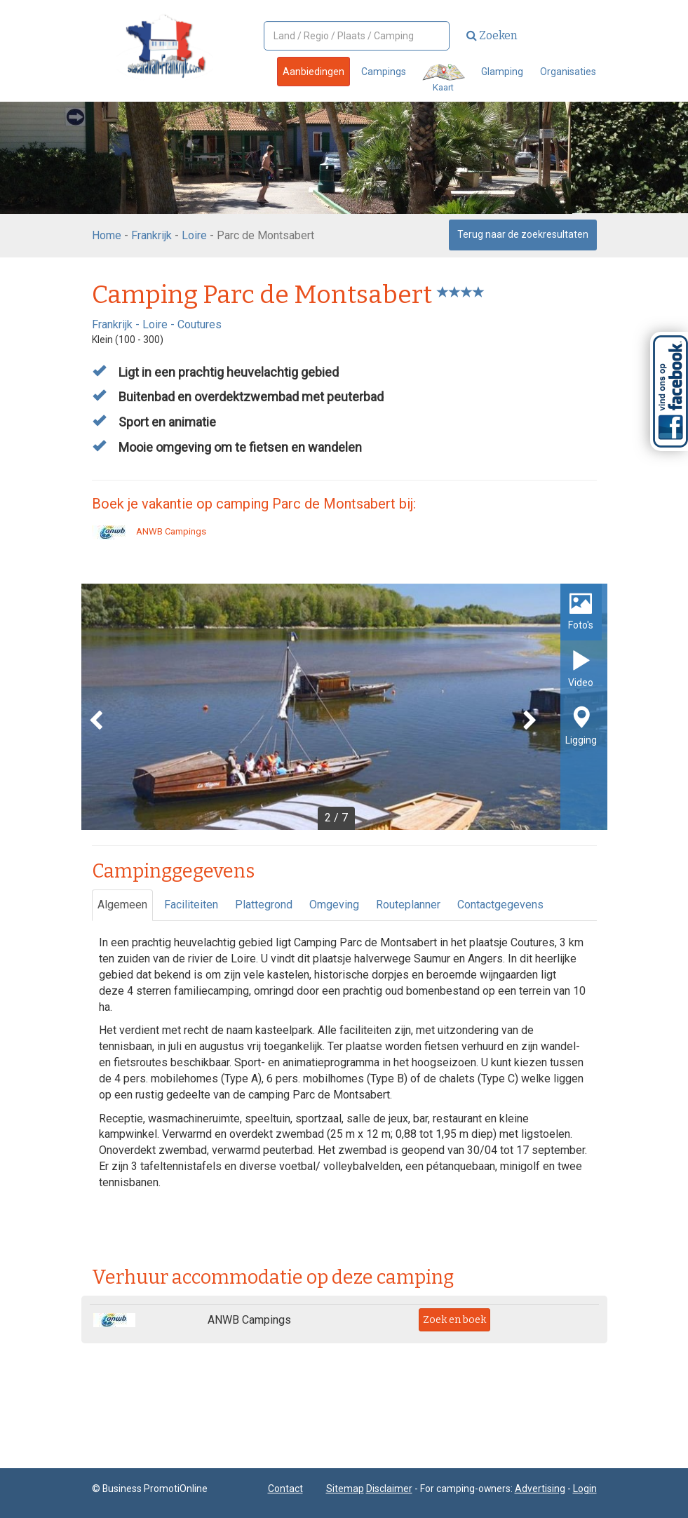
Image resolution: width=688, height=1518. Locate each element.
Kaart (443, 78)
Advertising (540, 1488)
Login (585, 1488)
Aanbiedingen (313, 71)
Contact (285, 1488)
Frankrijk (151, 235)
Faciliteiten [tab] (191, 904)
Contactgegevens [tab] (500, 904)
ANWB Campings (149, 531)
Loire (194, 235)
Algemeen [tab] (122, 904)
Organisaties (568, 71)
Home (106, 235)
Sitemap (345, 1488)
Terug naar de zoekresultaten (522, 234)
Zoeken (492, 35)
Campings (383, 71)
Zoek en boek (454, 1320)
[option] (344, 707)
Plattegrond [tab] (263, 904)
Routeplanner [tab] (408, 904)
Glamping (502, 71)
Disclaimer (389, 1488)
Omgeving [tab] (334, 904)
